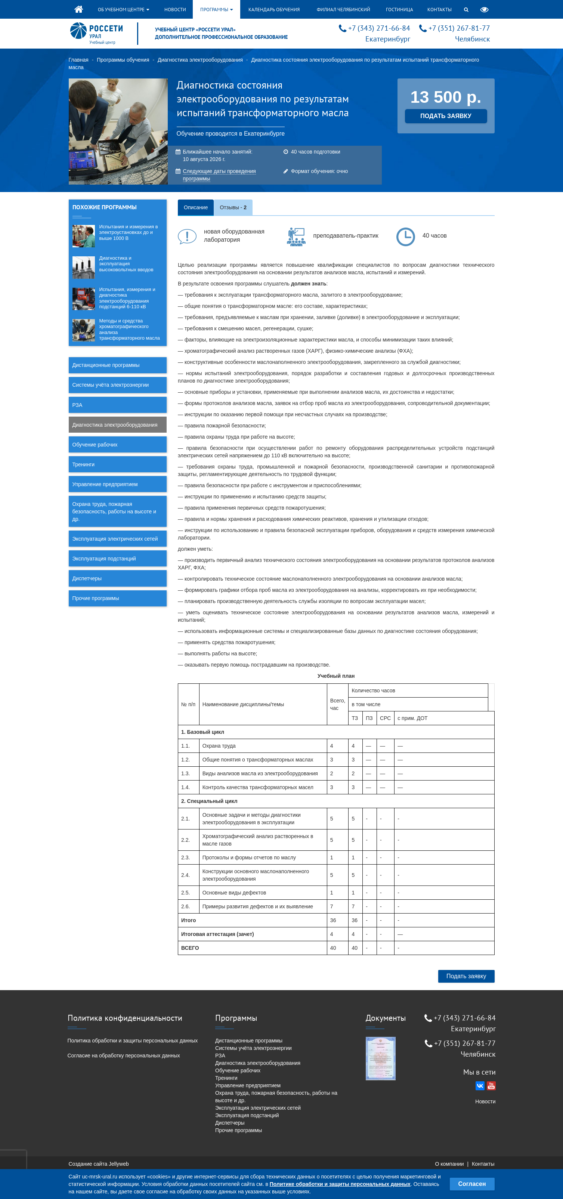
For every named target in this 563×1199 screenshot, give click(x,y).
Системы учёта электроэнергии (110, 385)
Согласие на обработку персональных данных (124, 1056)
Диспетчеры (87, 578)
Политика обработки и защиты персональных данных (133, 1041)
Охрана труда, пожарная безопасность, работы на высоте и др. (114, 511)
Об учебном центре (123, 9)
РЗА (77, 405)
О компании (449, 1164)
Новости (175, 9)
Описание (196, 207)
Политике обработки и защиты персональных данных (340, 1184)
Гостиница (399, 9)
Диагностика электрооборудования (200, 60)
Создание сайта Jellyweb (99, 1164)
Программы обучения (123, 60)
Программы (216, 9)
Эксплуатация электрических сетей (115, 539)
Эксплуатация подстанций (104, 559)
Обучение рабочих (95, 445)
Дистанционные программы (106, 365)
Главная (79, 60)
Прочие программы (95, 598)
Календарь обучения (274, 9)
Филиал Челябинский (343, 9)
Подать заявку (466, 976)
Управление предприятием (105, 484)
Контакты (439, 9)
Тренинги (83, 464)
